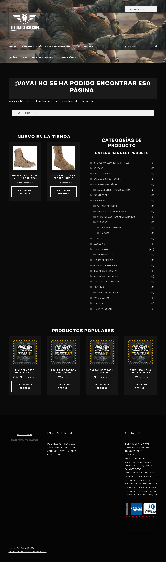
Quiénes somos (18, 57)
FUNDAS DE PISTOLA (103, 260)
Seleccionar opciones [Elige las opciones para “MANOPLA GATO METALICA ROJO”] (25, 386)
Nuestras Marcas (43, 57)
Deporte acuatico (111, 227)
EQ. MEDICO (99, 243)
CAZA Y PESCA (100, 200)
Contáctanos (55, 454)
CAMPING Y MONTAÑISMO (105, 184)
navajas (105, 233)
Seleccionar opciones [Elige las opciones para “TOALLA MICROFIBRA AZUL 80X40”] (63, 386)
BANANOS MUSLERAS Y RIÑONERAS (114, 189)
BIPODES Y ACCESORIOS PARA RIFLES (111, 162)
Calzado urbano (102, 173)
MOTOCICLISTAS (101, 297)
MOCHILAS (98, 287)
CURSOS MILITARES (106, 254)
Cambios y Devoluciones (61, 450)
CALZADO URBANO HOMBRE (107, 178)
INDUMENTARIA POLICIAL (105, 276)
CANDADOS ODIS (101, 195)
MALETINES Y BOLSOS (107, 292)
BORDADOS (99, 168)
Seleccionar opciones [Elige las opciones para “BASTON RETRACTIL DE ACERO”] (102, 386)
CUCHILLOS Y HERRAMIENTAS (111, 211)
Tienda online (84, 46)
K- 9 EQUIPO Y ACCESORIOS (106, 281)
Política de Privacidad (61, 443)
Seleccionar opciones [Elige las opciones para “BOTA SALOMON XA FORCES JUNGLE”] (63, 192)
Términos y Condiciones (62, 447)
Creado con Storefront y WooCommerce (28, 552)
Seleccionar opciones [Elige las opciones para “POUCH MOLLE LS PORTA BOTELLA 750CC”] (140, 386)
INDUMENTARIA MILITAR (105, 270)
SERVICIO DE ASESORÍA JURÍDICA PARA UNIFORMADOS (39, 46)
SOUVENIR (98, 303)
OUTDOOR (102, 222)
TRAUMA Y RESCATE (102, 308)
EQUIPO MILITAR (101, 249)
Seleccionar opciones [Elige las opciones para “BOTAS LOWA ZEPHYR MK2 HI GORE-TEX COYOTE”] (24, 192)
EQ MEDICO (99, 238)
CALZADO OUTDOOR (107, 206)
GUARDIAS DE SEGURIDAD (105, 265)
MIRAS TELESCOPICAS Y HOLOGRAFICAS (116, 216)
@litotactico (24, 434)
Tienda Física (67, 57)
